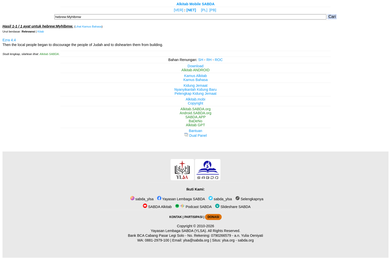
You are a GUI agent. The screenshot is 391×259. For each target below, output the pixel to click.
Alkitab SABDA (49, 54)
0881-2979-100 (157, 240)
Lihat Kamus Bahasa (88, 26)
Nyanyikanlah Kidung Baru (195, 90)
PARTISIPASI (193, 217)
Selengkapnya (249, 199)
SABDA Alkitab (157, 207)
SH (200, 60)
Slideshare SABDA (233, 207)
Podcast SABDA (193, 207)
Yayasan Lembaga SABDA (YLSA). (179, 231)
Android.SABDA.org (195, 113)
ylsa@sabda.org (196, 240)
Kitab (40, 31)
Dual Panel (195, 136)
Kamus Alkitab (195, 76)
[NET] (191, 10)
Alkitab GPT (195, 125)
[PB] (212, 10)
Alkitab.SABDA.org (196, 109)
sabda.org (246, 240)
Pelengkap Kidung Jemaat (195, 94)
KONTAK (175, 217)
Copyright (195, 103)
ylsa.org (228, 240)
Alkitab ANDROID (196, 70)
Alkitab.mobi (195, 99)
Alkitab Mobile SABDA (196, 4)
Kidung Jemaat (195, 86)
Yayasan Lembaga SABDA (181, 199)
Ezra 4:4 (9, 40)
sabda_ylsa (142, 199)
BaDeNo (195, 121)
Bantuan (195, 131)
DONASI (213, 217)
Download (195, 66)
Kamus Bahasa (195, 80)
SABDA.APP (195, 117)
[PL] (204, 10)
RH (209, 60)
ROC (219, 60)
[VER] (178, 10)
